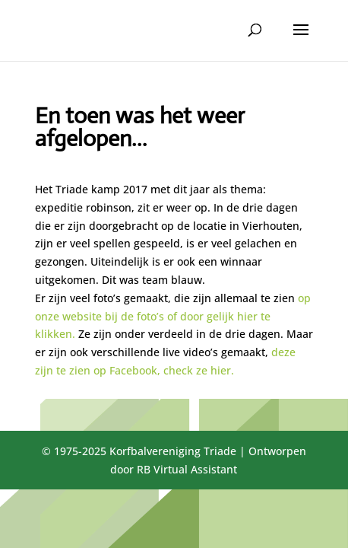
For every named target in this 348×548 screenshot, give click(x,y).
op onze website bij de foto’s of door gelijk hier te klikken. (173, 316)
